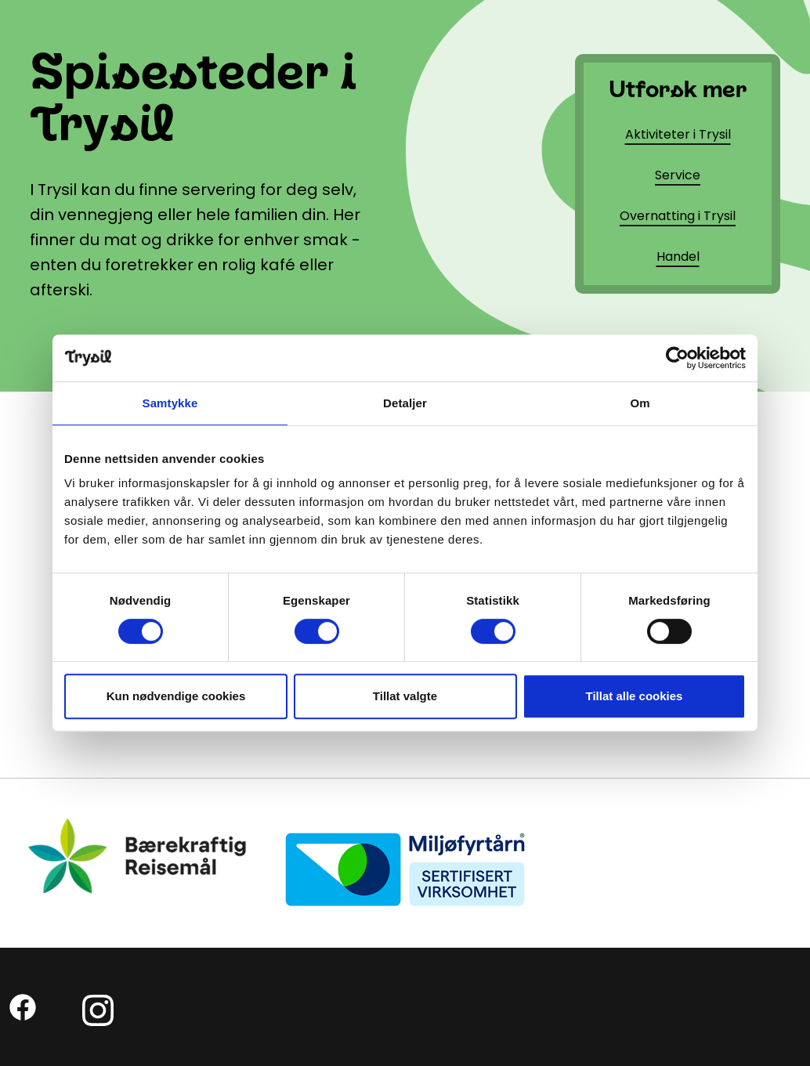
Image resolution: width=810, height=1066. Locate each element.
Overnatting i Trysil (678, 216)
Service (677, 175)
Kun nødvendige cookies (176, 696)
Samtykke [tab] (170, 403)
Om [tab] (639, 403)
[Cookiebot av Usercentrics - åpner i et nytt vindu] (677, 358)
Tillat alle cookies (634, 696)
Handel (678, 257)
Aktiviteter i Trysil (678, 134)
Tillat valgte (405, 696)
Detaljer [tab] (405, 403)
